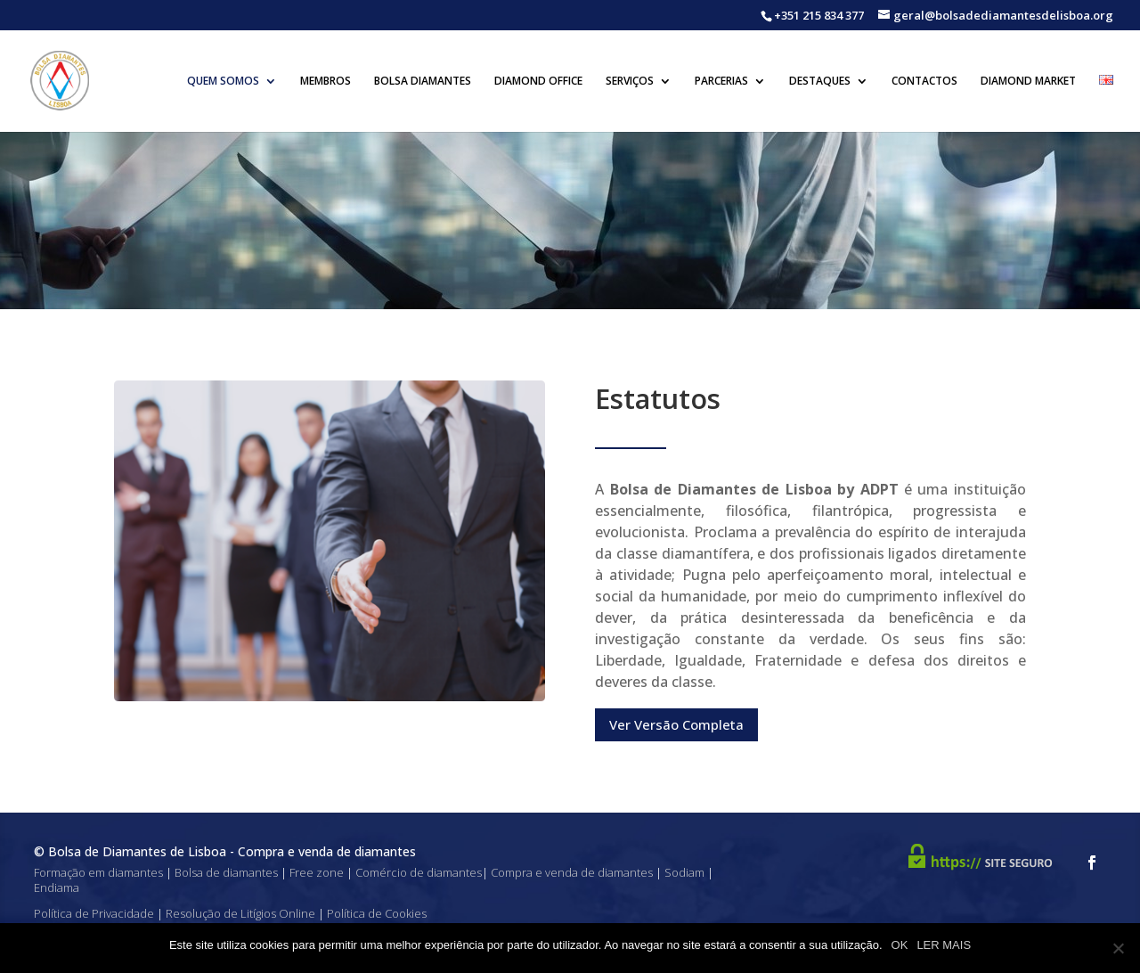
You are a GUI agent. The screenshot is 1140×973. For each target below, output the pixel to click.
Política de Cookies (377, 913)
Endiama (56, 887)
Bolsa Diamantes (422, 81)
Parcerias (721, 81)
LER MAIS (943, 945)
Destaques (820, 81)
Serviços (630, 81)
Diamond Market (1028, 81)
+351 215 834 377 (819, 15)
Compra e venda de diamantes (572, 872)
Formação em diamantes (98, 872)
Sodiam (684, 872)
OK (900, 945)
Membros (325, 81)
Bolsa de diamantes (226, 872)
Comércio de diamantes (418, 872)
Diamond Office (538, 81)
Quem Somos (223, 81)
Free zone (316, 872)
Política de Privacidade (94, 913)
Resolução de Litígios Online (240, 913)
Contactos (924, 81)
